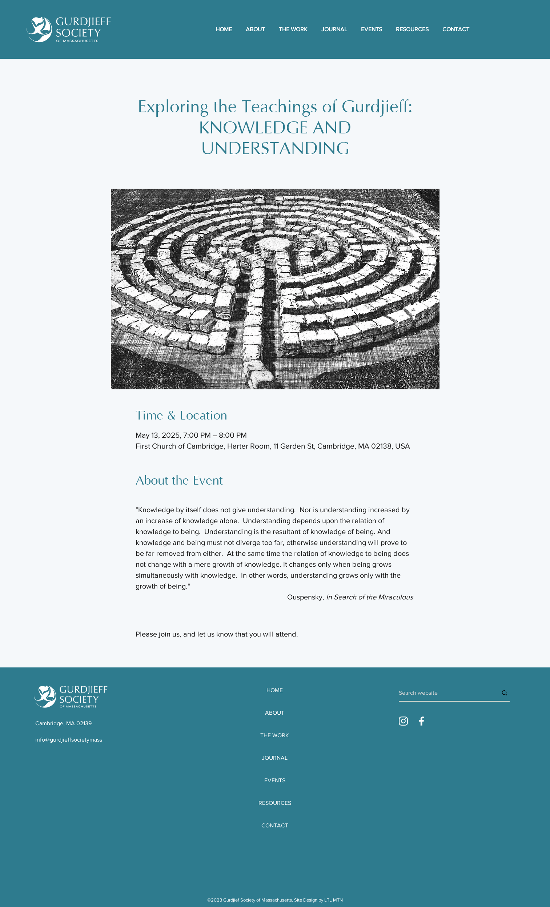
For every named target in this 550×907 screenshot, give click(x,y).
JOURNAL (275, 758)
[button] (294, 29)
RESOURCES (274, 803)
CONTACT (274, 825)
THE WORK (274, 735)
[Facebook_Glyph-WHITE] (421, 721)
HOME (274, 690)
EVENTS (274, 780)
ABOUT (274, 713)
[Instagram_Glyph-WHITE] (403, 721)
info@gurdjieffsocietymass (68, 740)
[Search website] (443, 693)
